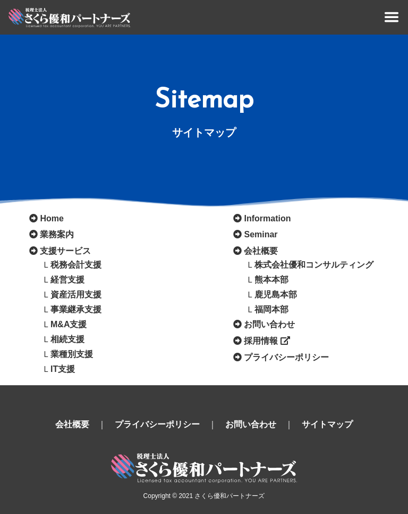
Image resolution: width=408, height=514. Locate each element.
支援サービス (65, 250)
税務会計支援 (75, 264)
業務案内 (57, 234)
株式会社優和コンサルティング (313, 264)
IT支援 (62, 369)
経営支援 (67, 279)
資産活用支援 (75, 294)
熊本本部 (271, 279)
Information (267, 218)
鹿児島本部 (275, 294)
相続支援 (67, 339)
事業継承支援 (75, 309)
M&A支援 (68, 324)
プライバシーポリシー (286, 357)
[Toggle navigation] (392, 17)
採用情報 (267, 340)
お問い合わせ (269, 324)
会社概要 (261, 250)
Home (51, 218)
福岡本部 (271, 309)
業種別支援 (71, 354)
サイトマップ (327, 424)
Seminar (260, 234)
